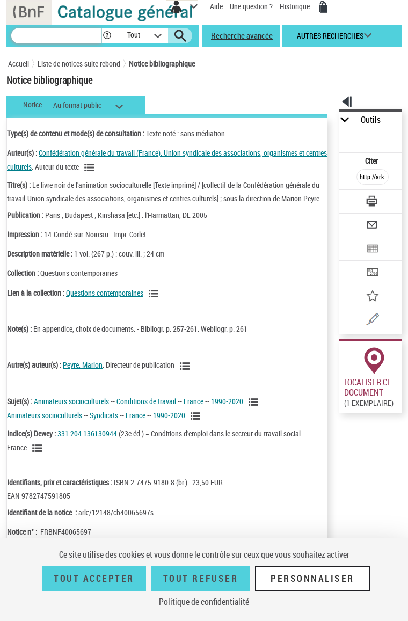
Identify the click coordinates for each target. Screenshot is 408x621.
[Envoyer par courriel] (373, 226)
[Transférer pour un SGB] (373, 273)
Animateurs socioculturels (71, 401)
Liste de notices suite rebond (79, 64)
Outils (371, 120)
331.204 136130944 (87, 433)
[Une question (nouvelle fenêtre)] (373, 320)
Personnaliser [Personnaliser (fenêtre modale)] (312, 579)
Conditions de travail (146, 401)
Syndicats (104, 415)
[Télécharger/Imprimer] (373, 202)
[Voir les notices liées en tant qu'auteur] (90, 167)
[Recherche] (56, 35)
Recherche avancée (242, 35)
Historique (295, 6)
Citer (372, 161)
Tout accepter (94, 579)
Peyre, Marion (83, 365)
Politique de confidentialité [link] (204, 602)
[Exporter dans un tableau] (373, 250)
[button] (107, 35)
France (193, 401)
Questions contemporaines (104, 293)
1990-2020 (227, 401)
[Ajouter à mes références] (373, 297)
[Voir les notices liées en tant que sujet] (255, 402)
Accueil (18, 64)
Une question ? (251, 6)
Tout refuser (200, 579)
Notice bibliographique (162, 64)
